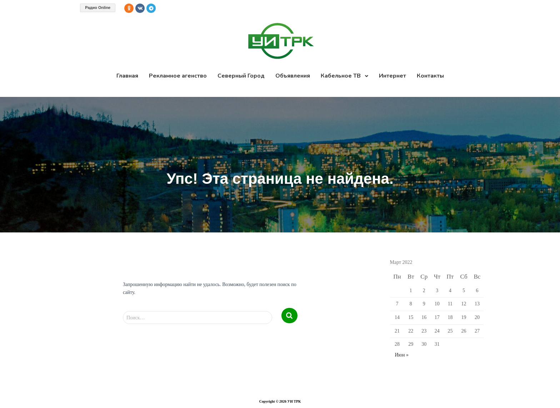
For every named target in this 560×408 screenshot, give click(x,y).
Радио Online (97, 7)
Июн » (402, 355)
